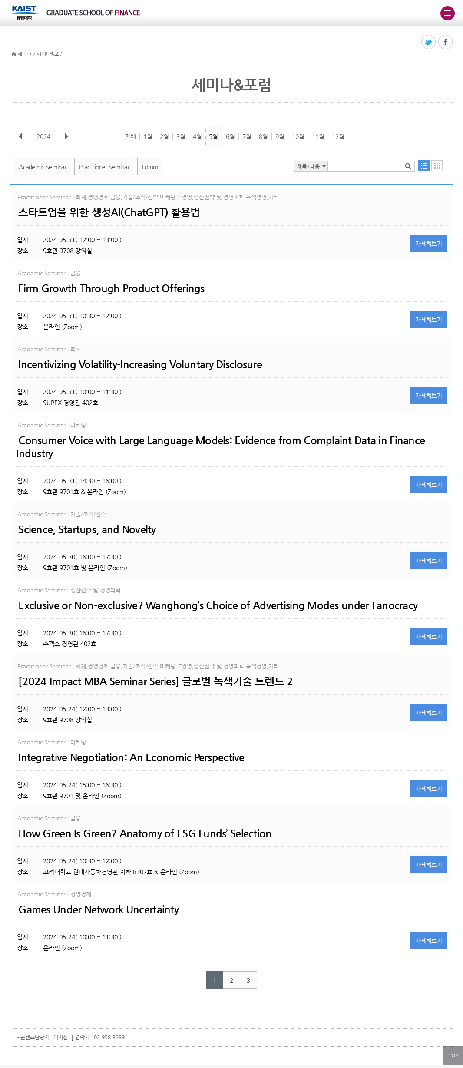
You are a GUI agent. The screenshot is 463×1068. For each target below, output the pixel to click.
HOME (14, 54)
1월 (147, 136)
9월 (279, 136)
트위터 (429, 42)
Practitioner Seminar (104, 166)
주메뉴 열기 (447, 13)
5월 (213, 136)
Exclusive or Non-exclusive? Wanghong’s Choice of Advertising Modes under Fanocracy (217, 605)
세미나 (24, 54)
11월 (318, 136)
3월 (180, 136)
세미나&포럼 (49, 54)
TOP (453, 1055)
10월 (298, 136)
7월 (246, 136)
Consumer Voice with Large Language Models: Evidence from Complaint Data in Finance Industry (220, 447)
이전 (20, 136)
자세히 (428, 243)
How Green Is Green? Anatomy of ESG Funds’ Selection (144, 833)
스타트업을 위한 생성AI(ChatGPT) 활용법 (109, 212)
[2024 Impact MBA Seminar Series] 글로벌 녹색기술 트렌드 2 (155, 681)
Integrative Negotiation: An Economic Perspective (131, 757)
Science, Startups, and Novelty (86, 529)
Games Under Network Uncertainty (98, 909)
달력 (437, 165)
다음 (66, 136)
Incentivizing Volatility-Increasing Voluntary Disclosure (140, 364)
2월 (164, 136)
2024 (44, 136)
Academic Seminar (42, 166)
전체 (130, 136)
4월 (197, 136)
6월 (230, 136)
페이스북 (445, 42)
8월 (263, 136)
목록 (424, 165)
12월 (338, 136)
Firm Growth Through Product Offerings (111, 288)
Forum (150, 166)
